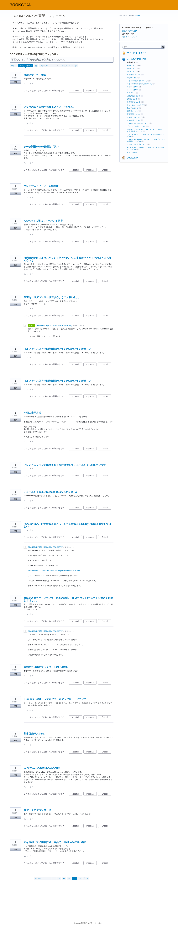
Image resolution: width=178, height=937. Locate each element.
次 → (86, 878)
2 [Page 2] (49, 878)
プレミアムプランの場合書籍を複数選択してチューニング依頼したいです (65, 465)
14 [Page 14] (80, 878)
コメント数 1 (28, 357)
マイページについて (134, 117)
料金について (132, 65)
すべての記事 (132, 152)
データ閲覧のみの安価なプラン (41, 146)
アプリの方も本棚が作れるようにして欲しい (49, 107)
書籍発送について (133, 75)
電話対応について (133, 114)
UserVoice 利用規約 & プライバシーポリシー (89, 923)
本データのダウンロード (37, 810)
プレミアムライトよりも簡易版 (41, 186)
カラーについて (133, 87)
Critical (106, 91)
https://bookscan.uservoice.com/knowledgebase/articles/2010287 (54, 570)
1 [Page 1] (44, 878)
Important (91, 91)
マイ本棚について (133, 120)
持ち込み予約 (132, 78)
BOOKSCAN (132, 158)
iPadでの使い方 (133, 108)
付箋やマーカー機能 (35, 75)
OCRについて (132, 99)
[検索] (163, 46)
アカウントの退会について (137, 144)
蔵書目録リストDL (34, 733)
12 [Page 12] (69, 878)
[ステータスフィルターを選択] (49, 66)
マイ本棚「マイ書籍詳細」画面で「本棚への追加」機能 (55, 842)
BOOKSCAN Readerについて (138, 123)
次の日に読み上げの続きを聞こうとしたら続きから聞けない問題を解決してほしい (67, 525)
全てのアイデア (128, 34)
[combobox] (142, 47)
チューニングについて (135, 105)
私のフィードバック (69, 66)
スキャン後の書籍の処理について (139, 84)
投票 (15, 82)
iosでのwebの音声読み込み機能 (42, 768)
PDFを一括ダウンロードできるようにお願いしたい (52, 297)
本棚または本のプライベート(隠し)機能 (46, 667)
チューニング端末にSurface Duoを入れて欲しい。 (52, 492)
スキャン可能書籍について (137, 81)
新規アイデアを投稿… (130, 31)
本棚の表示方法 (32, 412)
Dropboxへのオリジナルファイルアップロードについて (55, 699)
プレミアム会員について (136, 126)
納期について (132, 68)
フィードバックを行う (136, 53)
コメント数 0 (28, 83)
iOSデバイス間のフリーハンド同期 (43, 220)
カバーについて (133, 90)
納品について (132, 72)
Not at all (77, 91)
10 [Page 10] (59, 878)
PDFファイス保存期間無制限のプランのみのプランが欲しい (57, 348)
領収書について (133, 111)
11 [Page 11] (64, 878)
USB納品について (133, 96)
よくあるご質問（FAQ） (138, 59)
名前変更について (133, 102)
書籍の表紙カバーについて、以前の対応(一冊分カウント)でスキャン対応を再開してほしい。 (68, 599)
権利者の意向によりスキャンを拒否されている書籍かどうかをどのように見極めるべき (67, 259)
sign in (137, 15)
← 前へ (38, 878)
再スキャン (131, 93)
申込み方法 (131, 62)
